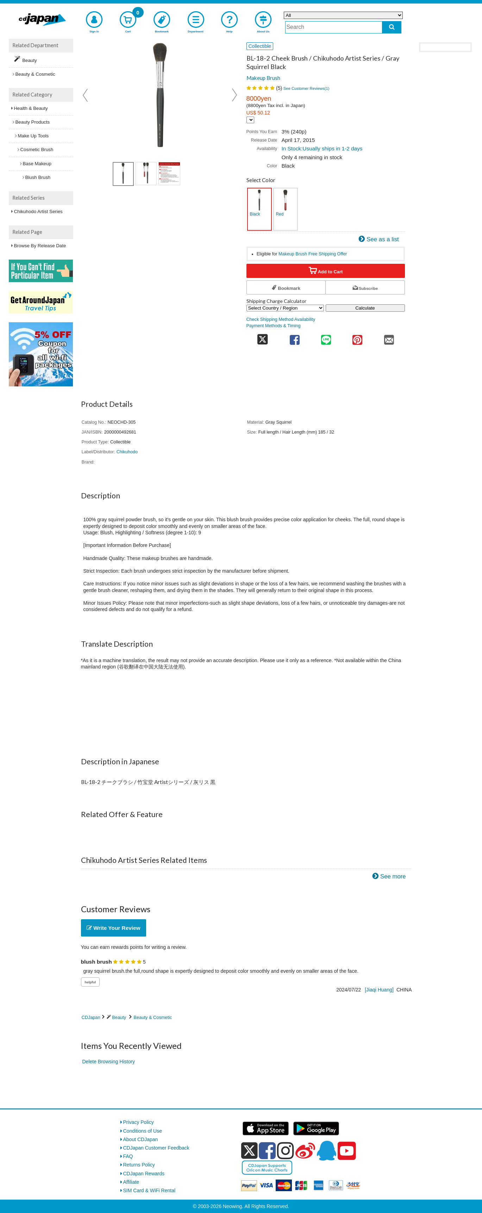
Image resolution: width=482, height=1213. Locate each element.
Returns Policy (139, 1165)
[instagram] (285, 1151)
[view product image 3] (169, 173)
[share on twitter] (262, 338)
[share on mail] (389, 338)
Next (234, 95)
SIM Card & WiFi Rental (149, 1190)
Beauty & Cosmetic (153, 1017)
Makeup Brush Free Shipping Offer (312, 253)
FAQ (128, 1156)
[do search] (391, 27)
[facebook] (267, 1151)
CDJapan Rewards (144, 1173)
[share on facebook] (294, 338)
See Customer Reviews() (306, 88)
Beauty (119, 1017)
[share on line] (326, 338)
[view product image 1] (123, 174)
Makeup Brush (263, 78)
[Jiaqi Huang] (379, 990)
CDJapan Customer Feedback (156, 1148)
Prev (86, 95)
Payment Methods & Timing (273, 325)
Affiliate (131, 1182)
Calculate (365, 308)
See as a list (383, 239)
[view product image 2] (146, 173)
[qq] (326, 1151)
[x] (249, 1150)
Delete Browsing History (108, 1061)
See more (393, 876)
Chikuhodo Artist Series (38, 211)
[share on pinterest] (357, 338)
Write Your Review (113, 928)
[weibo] (305, 1151)
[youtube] (347, 1151)
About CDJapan (140, 1139)
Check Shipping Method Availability (280, 319)
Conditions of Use (142, 1131)
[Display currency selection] (250, 120)
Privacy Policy (138, 1122)
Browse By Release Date (40, 245)
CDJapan (91, 1017)
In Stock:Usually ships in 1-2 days (321, 148)
